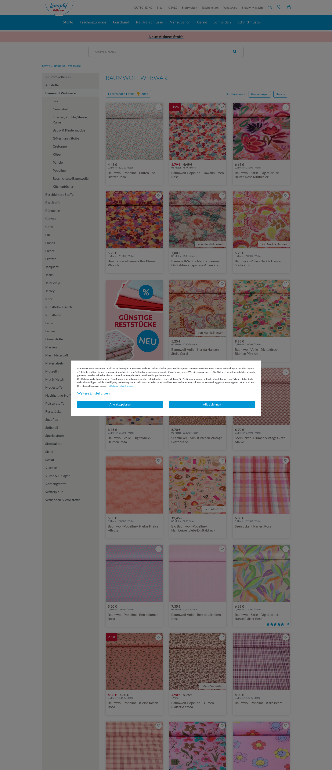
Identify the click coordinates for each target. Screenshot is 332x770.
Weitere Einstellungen (93, 393)
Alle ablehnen (212, 404)
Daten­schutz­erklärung (121, 386)
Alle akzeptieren (120, 404)
